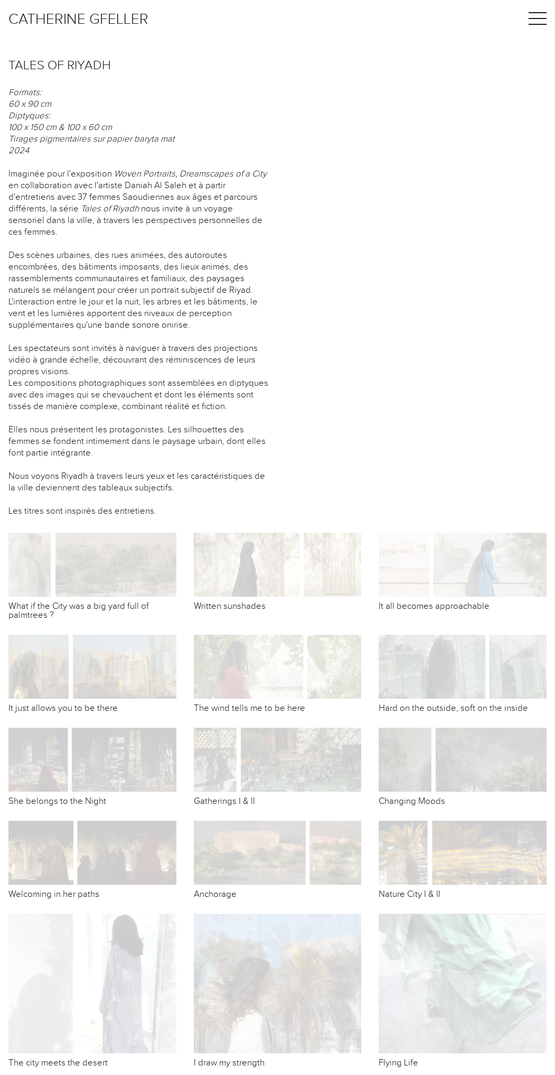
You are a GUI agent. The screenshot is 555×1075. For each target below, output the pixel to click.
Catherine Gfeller (78, 19)
